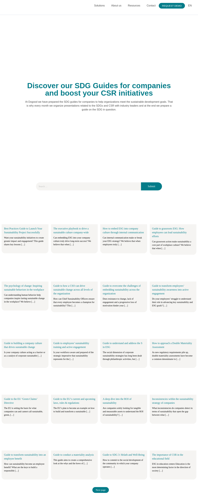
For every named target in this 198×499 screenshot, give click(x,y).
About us (116, 5)
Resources (134, 5)
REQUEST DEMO (172, 5)
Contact (151, 5)
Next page (100, 490)
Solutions (99, 5)
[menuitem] (190, 6)
